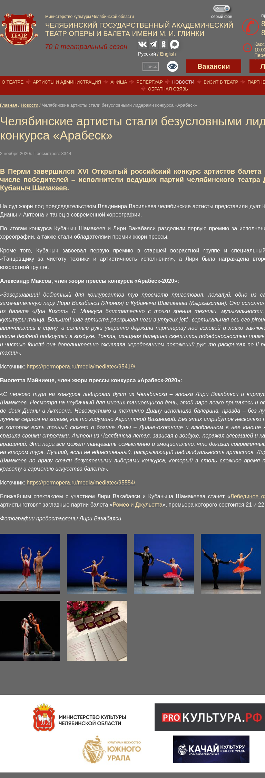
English (168, 54)
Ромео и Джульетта (138, 505)
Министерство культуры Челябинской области (89, 16)
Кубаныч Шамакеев (33, 188)
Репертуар (150, 82)
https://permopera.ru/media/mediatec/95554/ (81, 483)
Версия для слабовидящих (172, 66)
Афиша (118, 82)
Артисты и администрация (67, 82)
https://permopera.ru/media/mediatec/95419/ (81, 366)
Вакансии (213, 66)
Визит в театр (221, 82)
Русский (147, 54)
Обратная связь (168, 89)
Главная (8, 105)
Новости (183, 82)
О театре (12, 82)
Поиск (151, 66)
